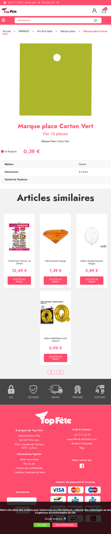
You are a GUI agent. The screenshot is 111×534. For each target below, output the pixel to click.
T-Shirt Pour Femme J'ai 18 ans (19, 262)
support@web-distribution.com (82, 439)
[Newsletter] (21, 501)
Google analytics (53, 518)
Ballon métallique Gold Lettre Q (55, 339)
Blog (82, 448)
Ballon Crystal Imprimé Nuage (92, 262)
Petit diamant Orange (55, 261)
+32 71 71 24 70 (15, 2)
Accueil (7, 31)
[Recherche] (55, 20)
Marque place (68, 31)
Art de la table (44, 31)
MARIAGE (24, 31)
